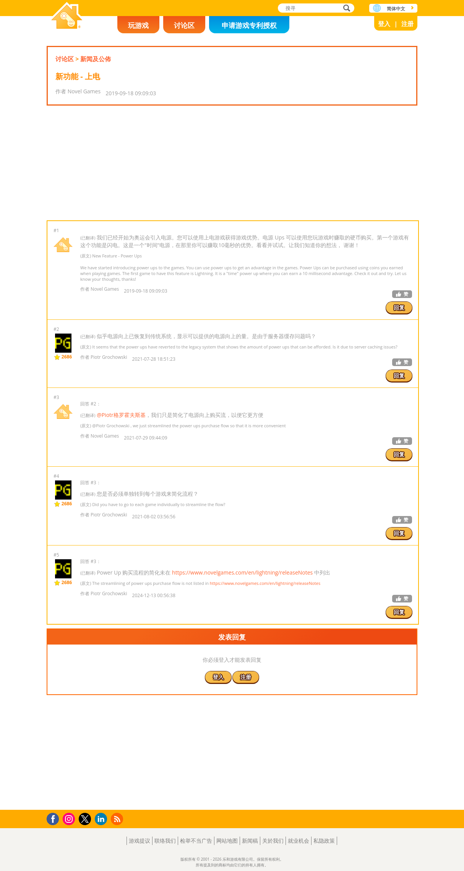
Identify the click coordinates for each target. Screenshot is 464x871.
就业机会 (298, 840)
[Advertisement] (232, 163)
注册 (407, 24)
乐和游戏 (67, 16)
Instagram (70, 818)
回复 (399, 307)
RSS (118, 819)
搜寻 (345, 9)
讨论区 (184, 25)
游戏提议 (139, 840)
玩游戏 (138, 25)
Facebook (55, 818)
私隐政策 (324, 840)
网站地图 (227, 840)
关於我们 (273, 840)
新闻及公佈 (95, 59)
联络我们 (165, 840)
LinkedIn (102, 819)
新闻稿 (250, 840)
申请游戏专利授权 (249, 25)
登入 (384, 24)
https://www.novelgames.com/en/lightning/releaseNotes (242, 572)
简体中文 (396, 8)
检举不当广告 (196, 840)
